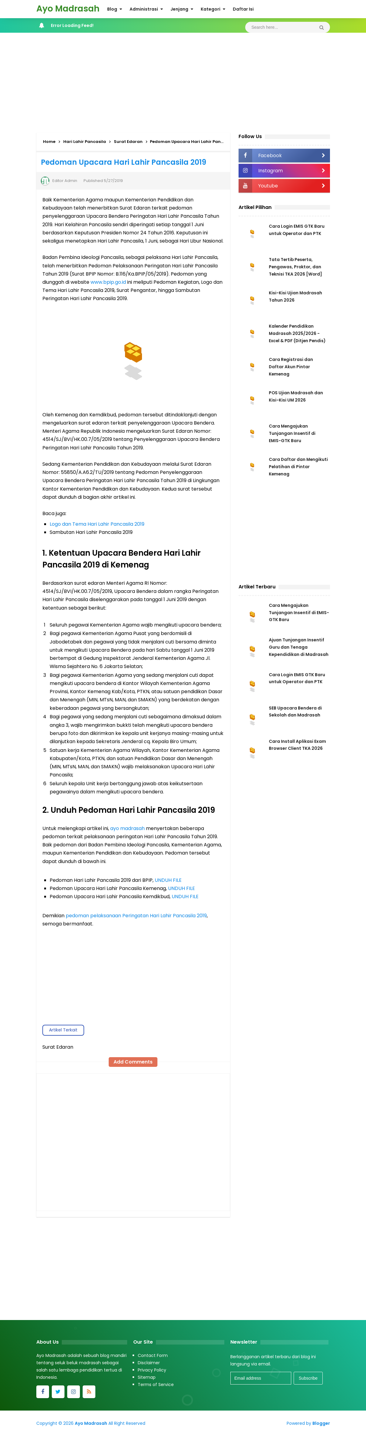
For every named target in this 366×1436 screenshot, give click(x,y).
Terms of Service (156, 1384)
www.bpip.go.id (108, 282)
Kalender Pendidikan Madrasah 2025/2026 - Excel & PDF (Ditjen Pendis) (298, 333)
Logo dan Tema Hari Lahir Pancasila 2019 (97, 524)
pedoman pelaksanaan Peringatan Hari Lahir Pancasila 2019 (136, 915)
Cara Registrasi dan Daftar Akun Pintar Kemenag (291, 366)
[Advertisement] (183, 81)
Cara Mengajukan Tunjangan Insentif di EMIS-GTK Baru (292, 433)
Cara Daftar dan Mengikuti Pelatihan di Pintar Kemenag (293, 466)
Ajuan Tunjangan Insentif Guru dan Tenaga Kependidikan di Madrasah (298, 648)
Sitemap (147, 1377)
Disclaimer (149, 1363)
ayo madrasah (127, 828)
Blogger (321, 1423)
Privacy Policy (152, 1370)
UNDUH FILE (168, 880)
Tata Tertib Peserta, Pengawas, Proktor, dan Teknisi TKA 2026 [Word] (296, 266)
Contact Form (153, 1355)
